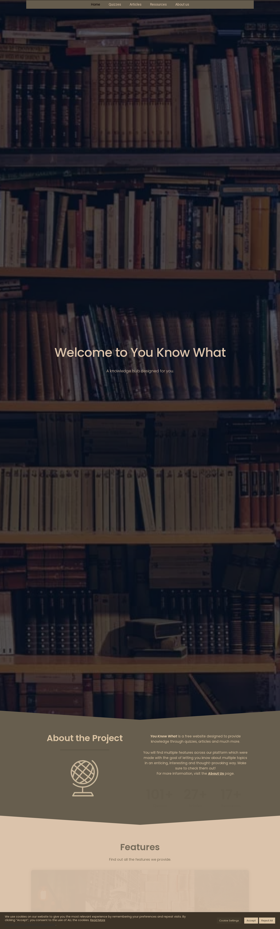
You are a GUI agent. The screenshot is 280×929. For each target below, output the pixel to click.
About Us (216, 773)
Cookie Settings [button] (229, 920)
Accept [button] (251, 920)
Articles (136, 4)
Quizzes (115, 4)
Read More (97, 920)
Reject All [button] (267, 920)
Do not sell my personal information (30, 924)
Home (95, 4)
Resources (158, 4)
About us (182, 4)
